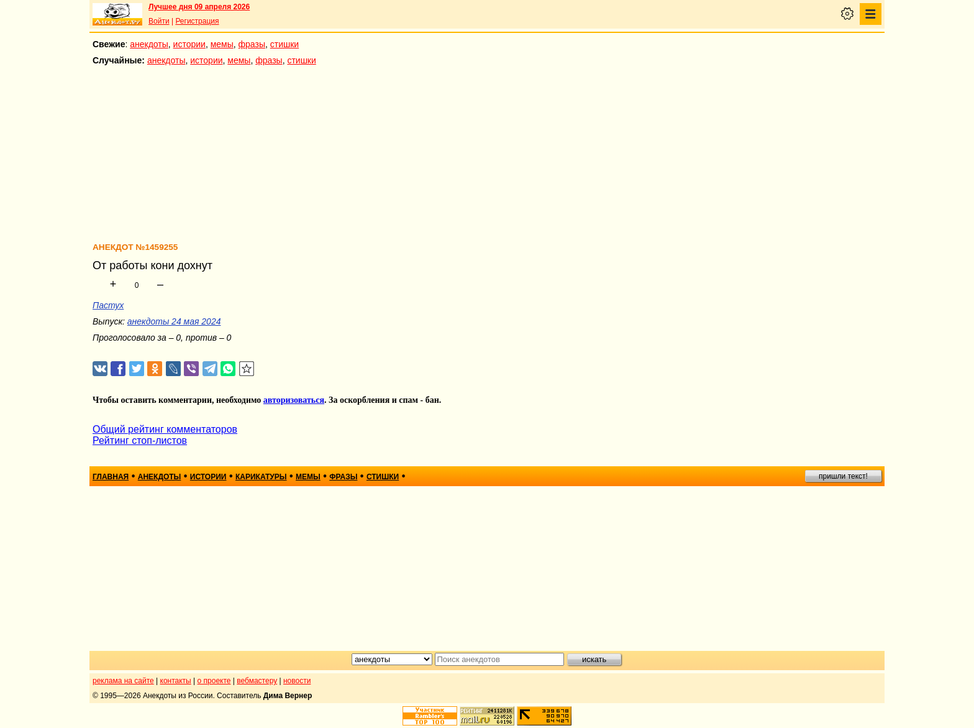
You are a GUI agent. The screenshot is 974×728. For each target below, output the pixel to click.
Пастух (108, 305)
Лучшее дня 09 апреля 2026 (199, 6)
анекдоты (149, 44)
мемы (222, 44)
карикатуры (261, 476)
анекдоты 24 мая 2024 (174, 321)
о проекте (214, 680)
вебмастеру (257, 680)
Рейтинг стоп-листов (140, 440)
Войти (159, 21)
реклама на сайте (123, 680)
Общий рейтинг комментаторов (165, 429)
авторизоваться (293, 400)
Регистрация (197, 21)
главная (111, 476)
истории (189, 44)
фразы (252, 44)
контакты (175, 680)
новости (297, 680)
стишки (284, 44)
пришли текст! (843, 476)
